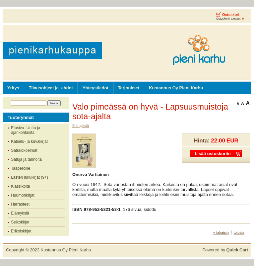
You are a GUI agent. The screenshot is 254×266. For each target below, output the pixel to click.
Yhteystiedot (95, 87)
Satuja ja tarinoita (26, 159)
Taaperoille (20, 168)
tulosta (239, 232)
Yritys (13, 87)
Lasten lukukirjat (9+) (29, 177)
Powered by (225, 249)
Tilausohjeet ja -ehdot (51, 87)
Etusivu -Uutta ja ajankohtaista (25, 130)
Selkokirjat (20, 222)
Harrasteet (20, 204)
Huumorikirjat (22, 195)
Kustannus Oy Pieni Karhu (176, 87)
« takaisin (220, 232)
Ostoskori (230, 15)
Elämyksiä (20, 213)
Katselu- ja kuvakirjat (29, 141)
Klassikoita (20, 186)
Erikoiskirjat (21, 231)
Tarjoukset (129, 87)
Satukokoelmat (24, 150)
